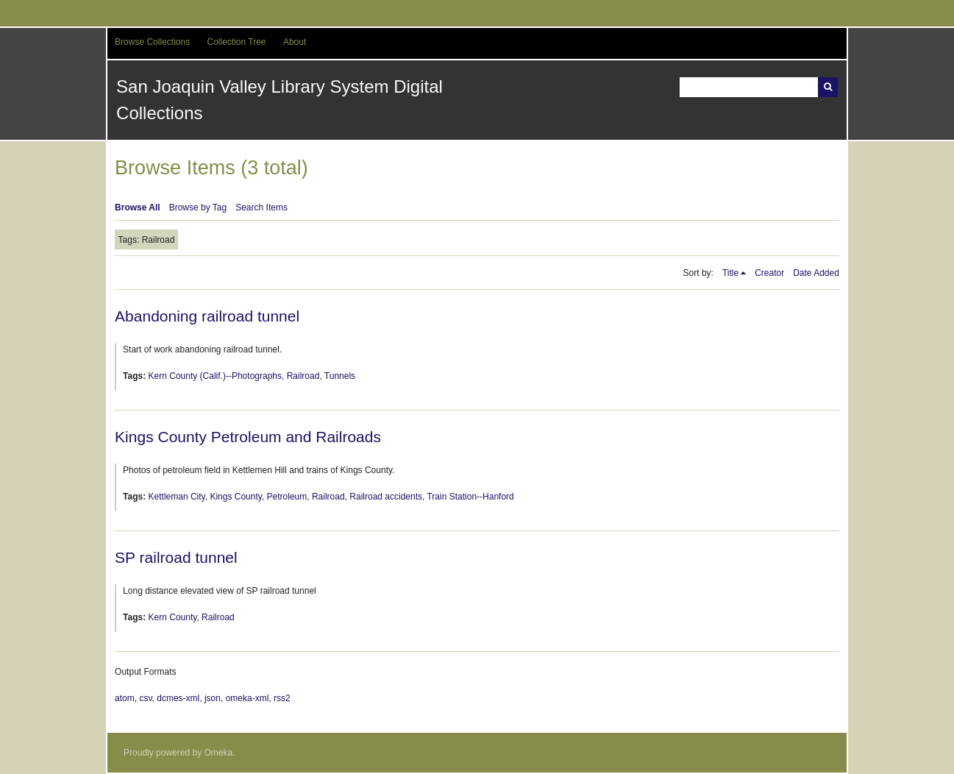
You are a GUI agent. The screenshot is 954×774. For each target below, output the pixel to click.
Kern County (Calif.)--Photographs (215, 376)
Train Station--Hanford (470, 496)
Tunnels (339, 376)
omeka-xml (247, 698)
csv (145, 698)
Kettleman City (177, 496)
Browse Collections (152, 42)
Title (730, 273)
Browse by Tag (198, 207)
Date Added (816, 273)
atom (125, 698)
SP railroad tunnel (176, 557)
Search (828, 87)
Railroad (303, 376)
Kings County (235, 496)
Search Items (261, 207)
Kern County (173, 617)
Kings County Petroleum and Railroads (248, 436)
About (294, 42)
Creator (769, 273)
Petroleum (287, 496)
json (212, 698)
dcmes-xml (178, 698)
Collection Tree (236, 42)
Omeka (218, 753)
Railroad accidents (385, 496)
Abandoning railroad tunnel (207, 316)
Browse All (137, 207)
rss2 (282, 698)
